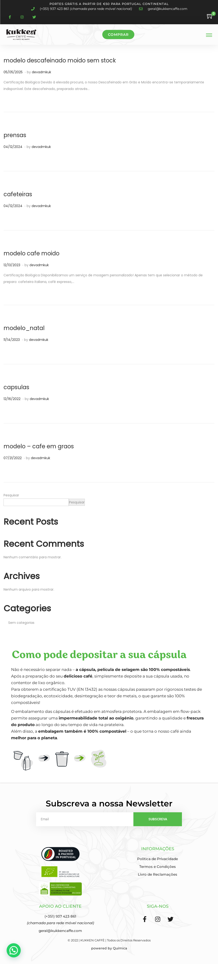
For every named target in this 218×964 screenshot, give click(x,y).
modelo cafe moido (31, 253)
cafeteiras (18, 194)
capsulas (16, 387)
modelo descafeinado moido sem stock (60, 60)
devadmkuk (41, 72)
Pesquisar (11, 495)
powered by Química (109, 948)
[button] (14, 950)
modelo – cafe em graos (39, 446)
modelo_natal (24, 328)
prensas (15, 135)
